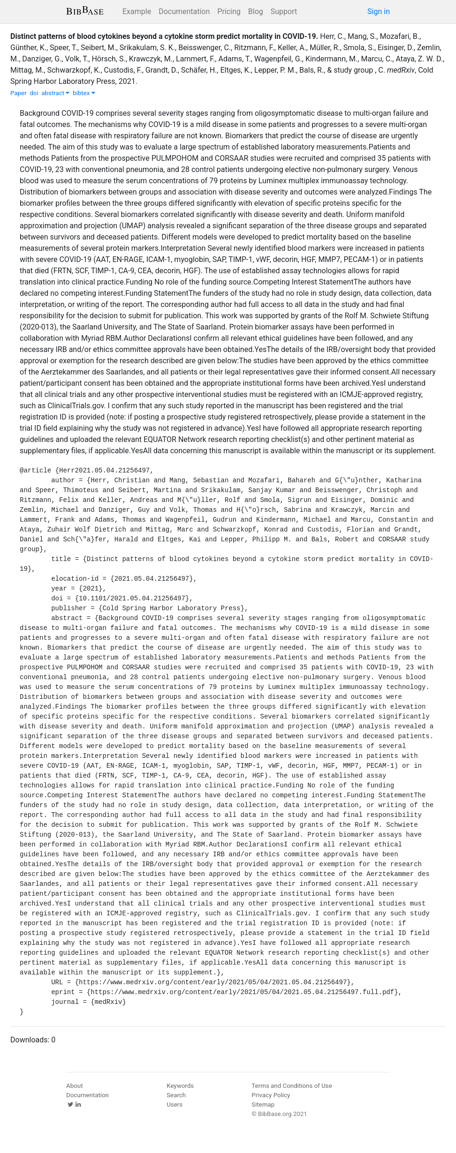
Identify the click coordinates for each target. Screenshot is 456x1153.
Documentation (184, 11)
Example (136, 11)
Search (176, 1095)
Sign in (378, 11)
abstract (55, 93)
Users (174, 1104)
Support (284, 11)
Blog (255, 11)
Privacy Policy (270, 1095)
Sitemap (262, 1104)
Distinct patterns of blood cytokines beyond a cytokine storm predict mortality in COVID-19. (164, 36)
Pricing (229, 11)
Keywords (180, 1085)
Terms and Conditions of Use (291, 1085)
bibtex (84, 93)
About (74, 1085)
